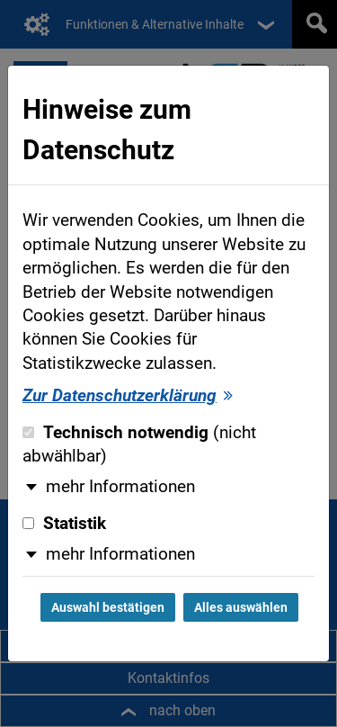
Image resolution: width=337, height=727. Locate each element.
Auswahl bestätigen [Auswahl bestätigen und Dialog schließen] (107, 607)
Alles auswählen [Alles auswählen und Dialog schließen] (241, 607)
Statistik (64, 524)
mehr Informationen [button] (120, 487)
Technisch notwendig (139, 444)
